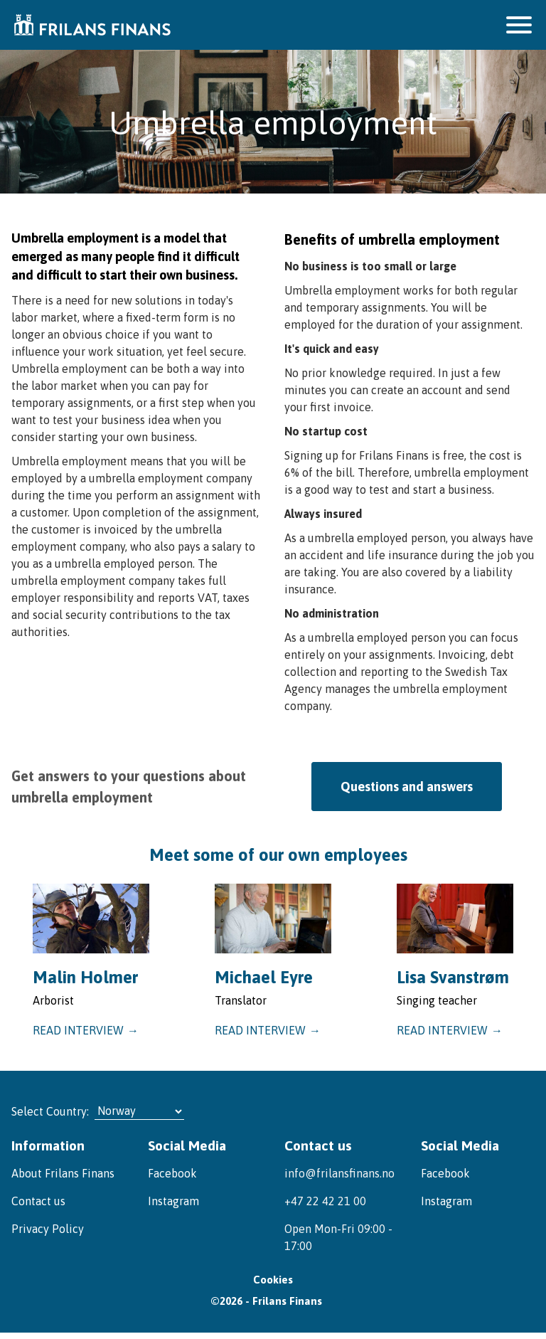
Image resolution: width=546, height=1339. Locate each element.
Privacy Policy (47, 1226)
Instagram (173, 1198)
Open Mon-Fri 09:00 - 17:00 (338, 1235)
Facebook (172, 1171)
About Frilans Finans (62, 1171)
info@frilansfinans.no (339, 1171)
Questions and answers (407, 785)
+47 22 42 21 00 (325, 1198)
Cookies (273, 1283)
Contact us (38, 1198)
